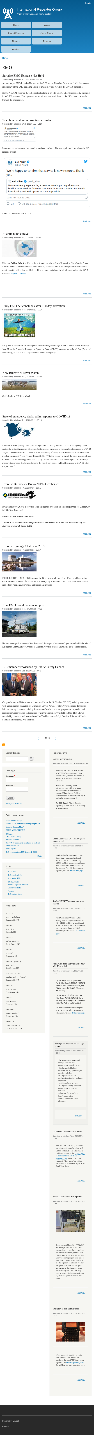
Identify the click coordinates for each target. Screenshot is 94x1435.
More (39, 855)
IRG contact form (15, 894)
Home (16, 25)
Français (22, 274)
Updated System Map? (15, 827)
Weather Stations (12, 840)
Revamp (47, 41)
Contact (5, 1427)
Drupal (16, 1421)
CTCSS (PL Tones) (13, 836)
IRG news (12, 872)
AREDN (9, 833)
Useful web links (14, 888)
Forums (11, 891)
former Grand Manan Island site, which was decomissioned (70, 1156)
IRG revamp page (76, 871)
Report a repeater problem (18, 884)
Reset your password (14, 803)
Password (9, 786)
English (14, 274)
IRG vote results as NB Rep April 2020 (21, 852)
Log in (88, 3)
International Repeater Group (39, 9)
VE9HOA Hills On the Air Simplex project (23, 824)
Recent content (13, 881)
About (47, 25)
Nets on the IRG (14, 878)
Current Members (16, 33)
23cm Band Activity (14, 821)
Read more (87, 108)
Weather (16, 49)
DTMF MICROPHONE (15, 830)
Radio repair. (11, 849)
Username (10, 776)
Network (16, 41)
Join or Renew (47, 33)
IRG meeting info (15, 875)
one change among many (75, 1363)
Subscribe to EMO (3, 744)
